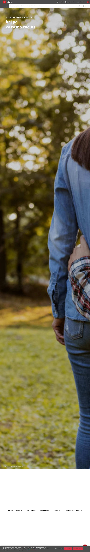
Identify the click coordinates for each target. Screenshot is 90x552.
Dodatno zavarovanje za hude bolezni (15, 466)
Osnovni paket (31, 510)
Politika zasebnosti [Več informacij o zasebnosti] (31, 550)
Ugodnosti (31, 6)
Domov (5, 466)
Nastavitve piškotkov (59, 549)
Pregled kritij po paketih (15, 510)
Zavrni (68, 549)
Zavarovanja (14, 6)
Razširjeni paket (45, 510)
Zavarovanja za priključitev (74, 510)
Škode (23, 6)
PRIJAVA (87, 6)
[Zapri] (88, 549)
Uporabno (40, 6)
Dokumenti (58, 510)
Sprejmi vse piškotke (78, 549)
